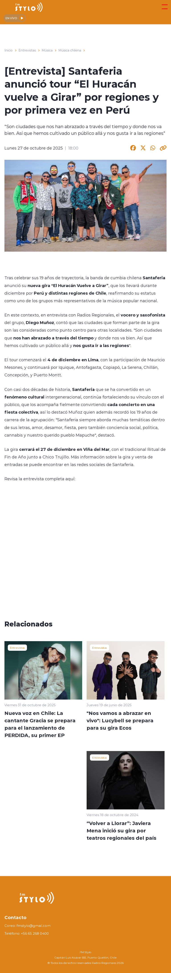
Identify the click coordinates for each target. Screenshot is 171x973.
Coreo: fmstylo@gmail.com (27, 925)
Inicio (8, 50)
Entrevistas (27, 50)
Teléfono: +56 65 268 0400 (26, 933)
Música (47, 50)
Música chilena (69, 50)
